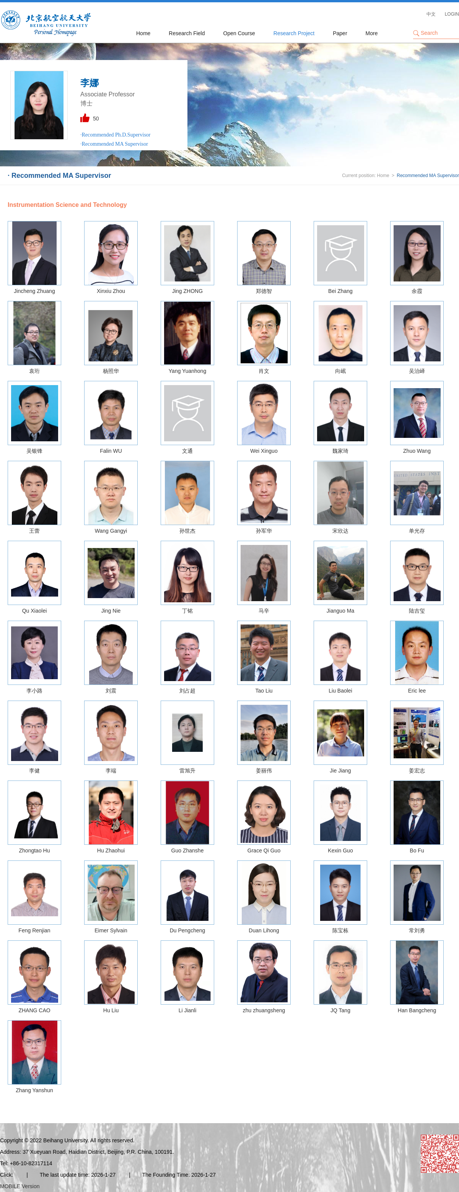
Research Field (187, 33)
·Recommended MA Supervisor (114, 144)
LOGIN (452, 14)
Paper (340, 33)
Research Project (293, 33)
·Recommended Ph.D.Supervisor (115, 135)
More (372, 33)
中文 (431, 14)
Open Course (239, 33)
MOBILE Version (20, 1186)
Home (143, 33)
